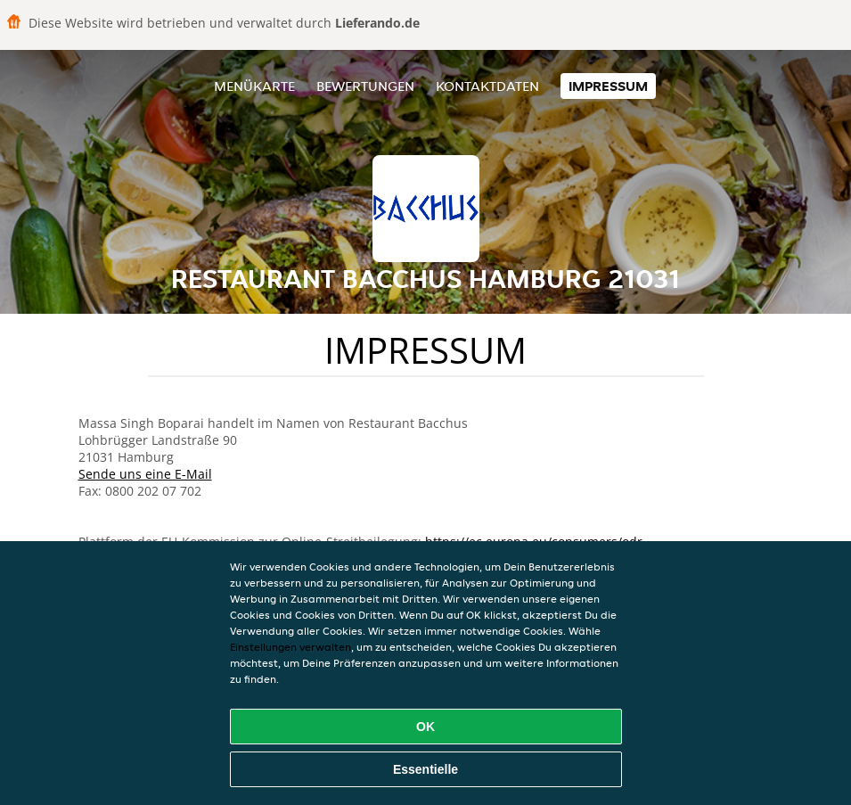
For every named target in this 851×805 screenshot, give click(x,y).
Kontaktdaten (487, 86)
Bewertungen (365, 86)
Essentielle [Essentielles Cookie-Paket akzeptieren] (425, 769)
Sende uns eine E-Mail (145, 473)
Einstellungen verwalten (290, 646)
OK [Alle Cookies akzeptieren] (425, 726)
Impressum (608, 86)
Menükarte (254, 86)
